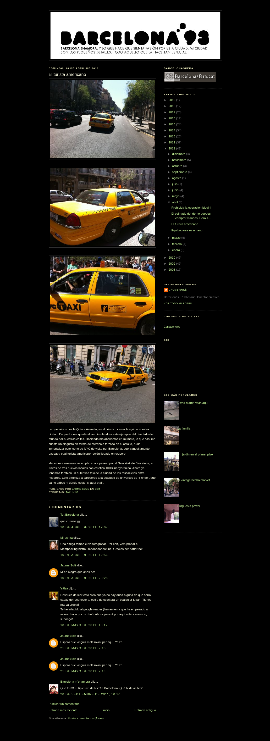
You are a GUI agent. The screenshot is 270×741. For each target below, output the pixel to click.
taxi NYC (72, 492)
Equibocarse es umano (186, 230)
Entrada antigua (145, 710)
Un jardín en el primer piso (195, 454)
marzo (176, 237)
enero (176, 250)
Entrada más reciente (63, 710)
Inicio (105, 710)
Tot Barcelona (69, 514)
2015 (172, 124)
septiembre (180, 172)
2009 (172, 263)
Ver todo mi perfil (178, 303)
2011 (172, 148)
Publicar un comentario (64, 703)
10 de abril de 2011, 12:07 (84, 527)
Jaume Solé (68, 565)
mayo (176, 196)
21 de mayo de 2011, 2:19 (83, 671)
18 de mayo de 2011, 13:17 (84, 625)
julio (175, 184)
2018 (172, 106)
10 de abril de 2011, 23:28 (84, 578)
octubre (177, 166)
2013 (172, 136)
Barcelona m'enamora (75, 681)
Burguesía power (188, 506)
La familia (183, 428)
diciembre (179, 153)
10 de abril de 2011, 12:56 (84, 554)
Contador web (172, 326)
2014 (172, 130)
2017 (172, 112)
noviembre (179, 159)
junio (175, 190)
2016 (172, 118)
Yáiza (64, 588)
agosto (177, 178)
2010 (172, 257)
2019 (172, 100)
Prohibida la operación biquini (191, 207)
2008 (172, 269)
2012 (172, 142)
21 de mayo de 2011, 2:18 (83, 648)
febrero (177, 244)
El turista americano (184, 224)
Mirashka (66, 537)
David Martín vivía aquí (192, 402)
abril (175, 202)
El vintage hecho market (193, 480)
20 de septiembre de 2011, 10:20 (90, 694)
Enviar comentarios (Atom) (86, 718)
